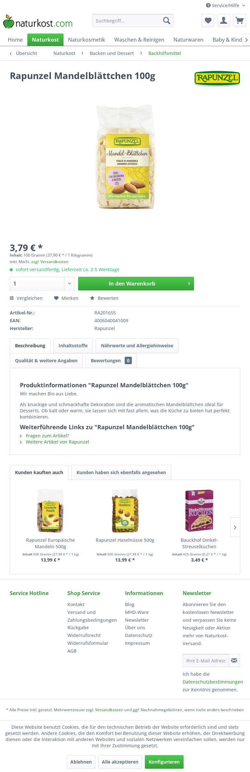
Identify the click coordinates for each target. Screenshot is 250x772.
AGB (71, 651)
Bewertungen (111, 360)
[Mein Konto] (223, 20)
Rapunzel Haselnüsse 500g (125, 540)
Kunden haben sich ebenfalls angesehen (121, 472)
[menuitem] (133, 20)
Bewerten (104, 298)
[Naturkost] (45, 39)
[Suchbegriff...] (133, 20)
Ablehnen (81, 762)
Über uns (135, 627)
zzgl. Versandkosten (50, 261)
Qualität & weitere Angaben (46, 360)
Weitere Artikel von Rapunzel (54, 442)
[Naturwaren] (188, 39)
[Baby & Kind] (227, 39)
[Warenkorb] (239, 20)
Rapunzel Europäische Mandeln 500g (50, 543)
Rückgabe (78, 627)
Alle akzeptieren (120, 762)
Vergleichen (26, 298)
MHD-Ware (137, 612)
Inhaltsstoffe (73, 345)
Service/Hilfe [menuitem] (223, 5)
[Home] (15, 39)
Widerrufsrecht (84, 635)
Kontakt (75, 604)
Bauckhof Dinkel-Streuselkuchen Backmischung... (199, 543)
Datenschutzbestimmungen (213, 682)
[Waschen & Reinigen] (139, 39)
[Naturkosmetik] (86, 39)
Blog (129, 604)
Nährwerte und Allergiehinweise (137, 345)
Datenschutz (138, 635)
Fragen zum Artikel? (44, 436)
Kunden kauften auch (39, 472)
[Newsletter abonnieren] (234, 660)
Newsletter (137, 620)
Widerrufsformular (87, 643)
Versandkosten (109, 709)
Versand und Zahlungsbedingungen (92, 616)
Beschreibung (30, 345)
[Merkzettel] (207, 20)
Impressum (137, 643)
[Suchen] (167, 20)
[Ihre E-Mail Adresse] (206, 660)
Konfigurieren (164, 762)
